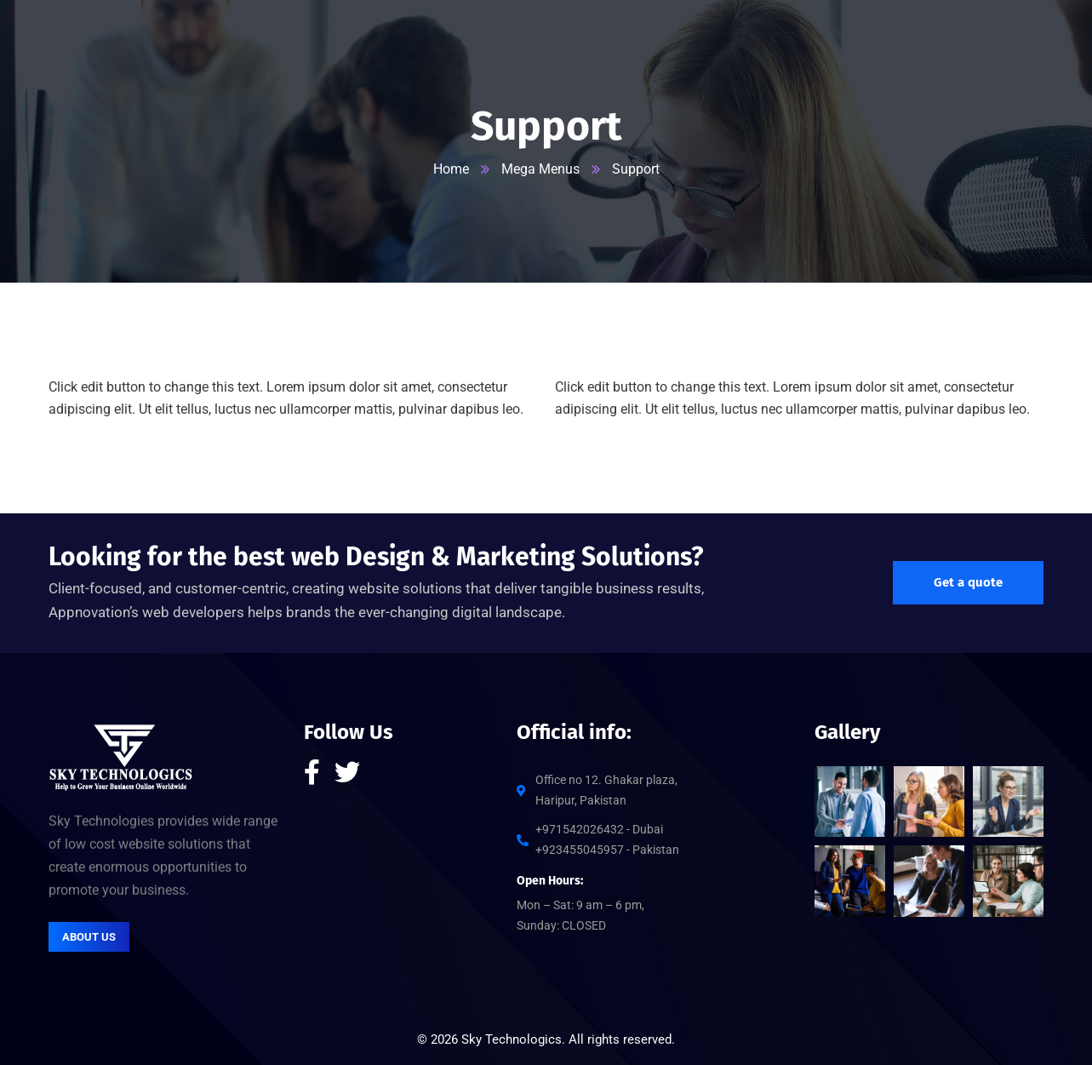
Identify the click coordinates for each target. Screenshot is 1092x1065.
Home (451, 169)
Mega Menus (540, 169)
